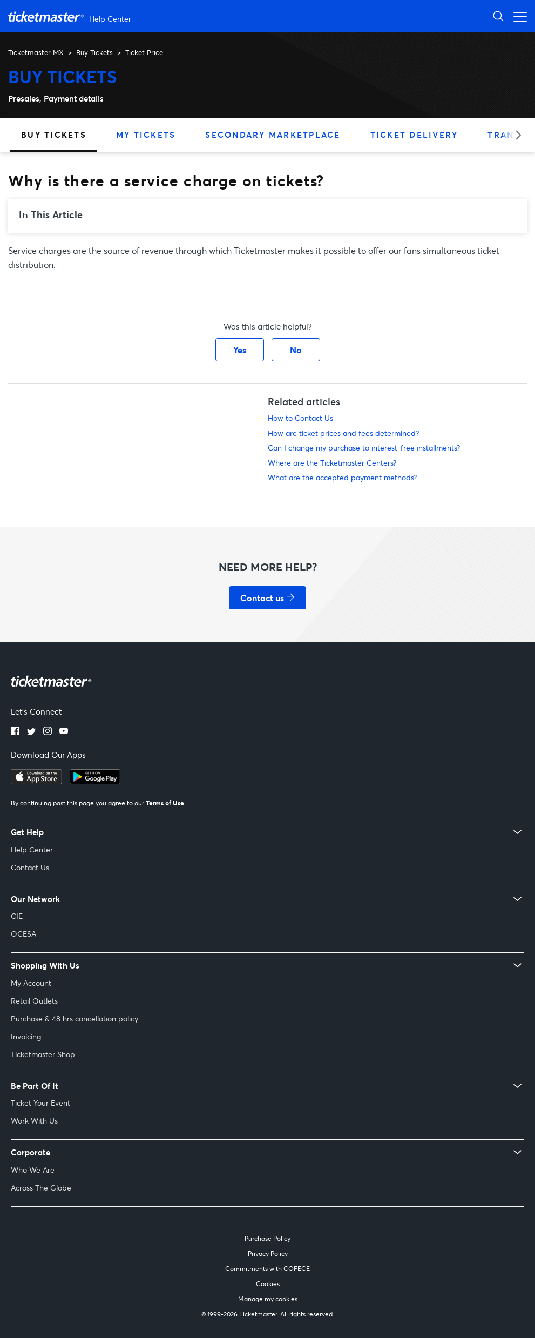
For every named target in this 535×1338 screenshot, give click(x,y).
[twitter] (31, 732)
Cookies (268, 1284)
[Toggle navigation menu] (517, 16)
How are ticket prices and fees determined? (343, 433)
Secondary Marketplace (272, 134)
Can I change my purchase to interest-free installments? (364, 447)
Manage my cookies (267, 1299)
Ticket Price (144, 52)
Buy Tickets (94, 52)
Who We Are (33, 1170)
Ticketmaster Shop (43, 1054)
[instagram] (47, 732)
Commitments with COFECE (267, 1269)
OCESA (23, 934)
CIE (17, 916)
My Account (31, 983)
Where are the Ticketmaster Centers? (332, 463)
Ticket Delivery (414, 134)
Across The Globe (41, 1187)
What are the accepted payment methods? (342, 477)
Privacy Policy (268, 1253)
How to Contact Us (300, 418)
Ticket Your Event (40, 1103)
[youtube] (63, 732)
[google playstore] (95, 781)
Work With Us (34, 1120)
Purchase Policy (267, 1238)
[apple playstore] (36, 781)
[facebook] (15, 732)
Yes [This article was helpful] (239, 349)
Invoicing (26, 1036)
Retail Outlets (34, 1001)
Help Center (32, 849)
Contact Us (30, 867)
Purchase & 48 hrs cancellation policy (74, 1018)
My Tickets (146, 134)
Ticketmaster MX (36, 52)
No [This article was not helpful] (296, 349)
